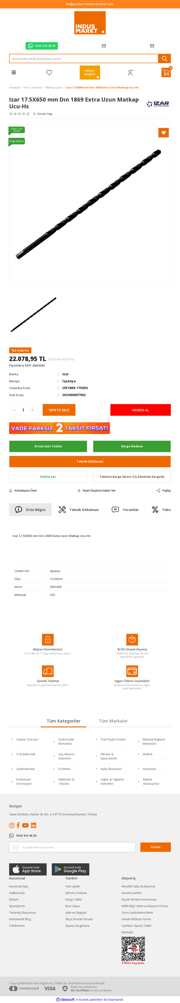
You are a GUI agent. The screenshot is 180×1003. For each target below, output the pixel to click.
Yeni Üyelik (72, 886)
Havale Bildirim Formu (136, 919)
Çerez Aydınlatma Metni (137, 913)
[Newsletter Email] (72, 847)
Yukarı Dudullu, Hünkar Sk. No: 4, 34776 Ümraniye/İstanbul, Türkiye (53, 814)
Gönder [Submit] (156, 847)
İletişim (14, 899)
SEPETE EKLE (59, 410)
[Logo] (90, 23)
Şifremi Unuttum (76, 893)
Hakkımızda (17, 893)
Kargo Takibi (73, 899)
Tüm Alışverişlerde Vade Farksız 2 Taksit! (90, 4)
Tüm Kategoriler (63, 721)
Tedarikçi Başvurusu (22, 913)
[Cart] (166, 72)
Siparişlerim (17, 906)
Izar (65, 374)
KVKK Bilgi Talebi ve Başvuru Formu (145, 906)
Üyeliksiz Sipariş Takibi (136, 926)
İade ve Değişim (75, 913)
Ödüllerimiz (17, 926)
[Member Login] (131, 72)
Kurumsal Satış (18, 886)
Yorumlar (125, 510)
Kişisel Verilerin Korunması (139, 899)
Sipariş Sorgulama (77, 926)
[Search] (90, 58)
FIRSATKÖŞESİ (90, 72)
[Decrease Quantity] (14, 410)
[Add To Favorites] (163, 133)
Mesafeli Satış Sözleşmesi (138, 886)
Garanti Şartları (132, 893)
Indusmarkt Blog (20, 919)
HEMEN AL (140, 410)
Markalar (127, 932)
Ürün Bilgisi (30, 509)
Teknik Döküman (90, 461)
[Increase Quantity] (32, 410)
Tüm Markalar (113, 721)
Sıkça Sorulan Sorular (79, 919)
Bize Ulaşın (72, 906)
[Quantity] (23, 410)
